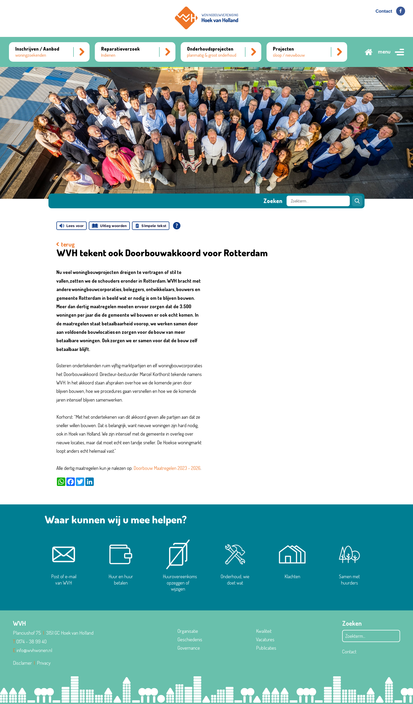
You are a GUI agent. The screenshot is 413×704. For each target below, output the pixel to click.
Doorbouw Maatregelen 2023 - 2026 (167, 468)
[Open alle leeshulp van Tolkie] (176, 225)
